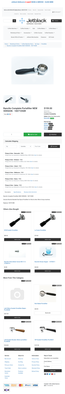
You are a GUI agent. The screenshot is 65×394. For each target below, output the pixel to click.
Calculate (54, 146)
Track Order (8, 368)
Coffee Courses (38, 32)
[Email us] (45, 374)
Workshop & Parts (15, 32)
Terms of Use (35, 358)
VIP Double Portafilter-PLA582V (44, 340)
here (35, 155)
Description (8, 192)
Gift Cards (51, 37)
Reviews (30, 192)
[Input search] (8, 20)
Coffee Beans (52, 28)
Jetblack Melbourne (18, 2)
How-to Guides (48, 10)
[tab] (7, 192)
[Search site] (14, 20)
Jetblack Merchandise (32, 37)
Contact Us (16, 13)
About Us (34, 10)
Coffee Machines (12, 28)
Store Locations (23, 13)
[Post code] (40, 146)
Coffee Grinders (24, 28)
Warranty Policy (36, 368)
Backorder (48, 313)
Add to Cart (32, 134)
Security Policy (35, 365)
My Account (8, 358)
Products (29, 10)
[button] (57, 12)
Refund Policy (35, 371)
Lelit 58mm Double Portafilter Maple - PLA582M (15, 309)
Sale (34, 28)
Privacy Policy (35, 362)
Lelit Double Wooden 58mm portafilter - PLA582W (16, 340)
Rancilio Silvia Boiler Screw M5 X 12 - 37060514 (15, 262)
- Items (55, 20)
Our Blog (20, 362)
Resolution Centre (7, 372)
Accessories (27, 32)
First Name (47, 366)
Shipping (7, 362)
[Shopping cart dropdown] (60, 20)
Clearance (43, 37)
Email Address (48, 362)
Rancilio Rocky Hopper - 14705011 (45, 262)
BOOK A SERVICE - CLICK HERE (42, 2)
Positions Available (20, 372)
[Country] (25, 146)
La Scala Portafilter (40, 230)
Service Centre (30, 13)
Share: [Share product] (7, 114)
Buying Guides (40, 10)
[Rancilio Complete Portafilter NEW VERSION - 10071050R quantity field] (12, 134)
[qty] (11, 146)
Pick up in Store (9, 365)
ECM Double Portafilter (11, 230)
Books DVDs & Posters (17, 37)
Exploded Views (38, 13)
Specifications (17, 192)
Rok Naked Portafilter (41, 303)
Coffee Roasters (49, 32)
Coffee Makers (41, 28)
